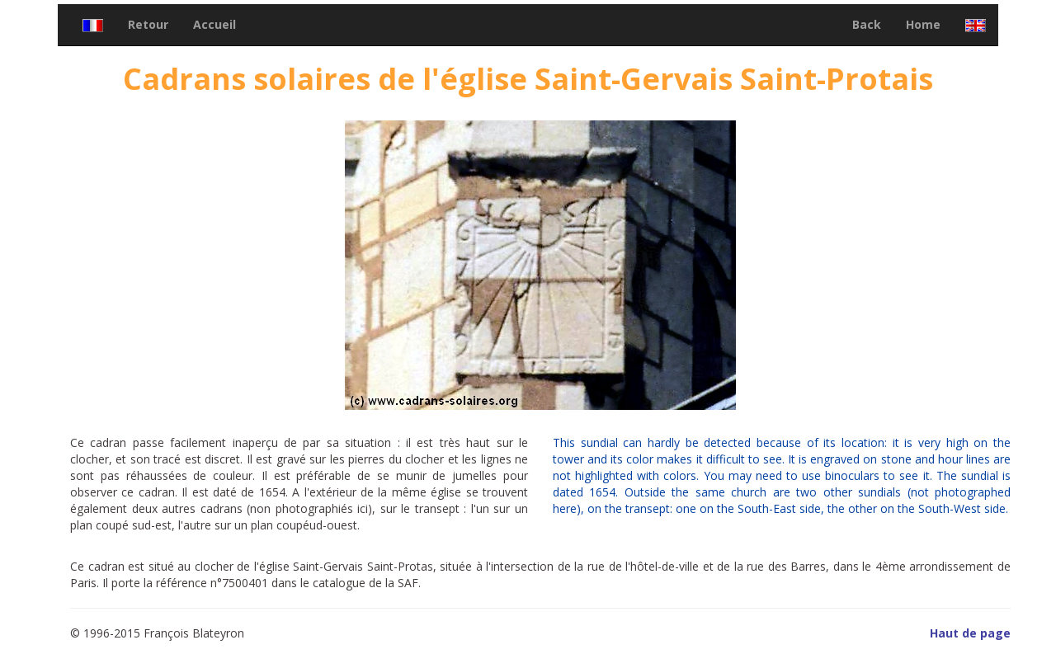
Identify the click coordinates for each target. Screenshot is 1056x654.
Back (866, 24)
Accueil (214, 24)
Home (923, 24)
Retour (148, 24)
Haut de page (970, 633)
